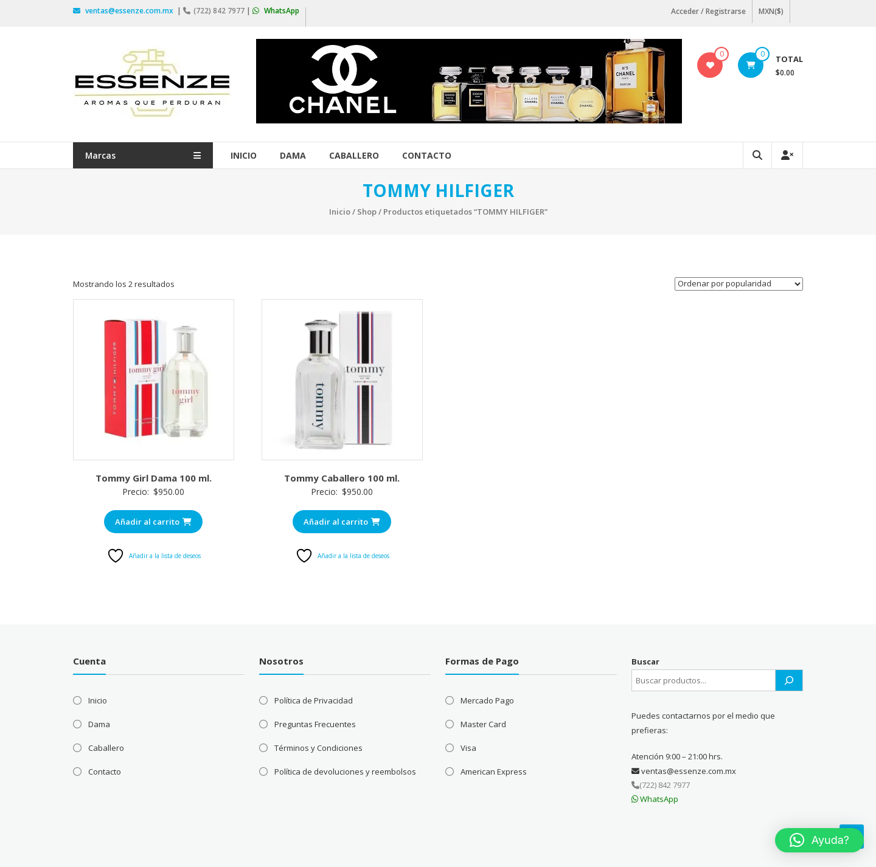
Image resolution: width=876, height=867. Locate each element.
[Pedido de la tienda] (739, 284)
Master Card (483, 724)
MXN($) (771, 11)
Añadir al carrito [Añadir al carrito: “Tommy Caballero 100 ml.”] (342, 521)
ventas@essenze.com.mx (124, 10)
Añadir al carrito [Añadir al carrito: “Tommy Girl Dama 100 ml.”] (153, 521)
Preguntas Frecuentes (315, 724)
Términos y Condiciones (318, 747)
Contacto (427, 155)
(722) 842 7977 (214, 10)
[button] (819, 840)
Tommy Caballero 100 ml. (342, 478)
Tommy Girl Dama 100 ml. (154, 478)
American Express (494, 771)
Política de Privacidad (313, 700)
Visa (468, 747)
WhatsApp (275, 10)
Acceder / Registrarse (708, 11)
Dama (293, 155)
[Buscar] (789, 680)
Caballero (355, 155)
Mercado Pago (487, 700)
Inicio (244, 155)
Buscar (645, 661)
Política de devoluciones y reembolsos (345, 771)
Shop (367, 211)
